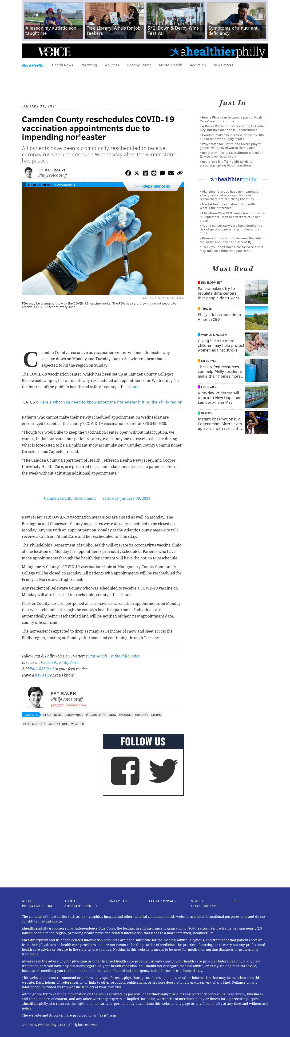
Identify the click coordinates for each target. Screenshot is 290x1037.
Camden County (34, 724)
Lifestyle (208, 361)
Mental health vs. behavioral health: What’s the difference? (228, 206)
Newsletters (223, 64)
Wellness (111, 64)
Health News (62, 64)
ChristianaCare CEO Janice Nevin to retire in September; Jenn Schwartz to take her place (232, 217)
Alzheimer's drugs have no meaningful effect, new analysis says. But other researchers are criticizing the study (229, 195)
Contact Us (117, 901)
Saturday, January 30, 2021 (126, 498)
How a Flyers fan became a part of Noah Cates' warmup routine (231, 119)
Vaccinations (58, 724)
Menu (29, 51)
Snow (112, 714)
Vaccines (125, 714)
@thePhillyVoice (125, 656)
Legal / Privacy (162, 901)
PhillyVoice (54, 52)
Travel (206, 308)
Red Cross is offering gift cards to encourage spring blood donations (226, 163)
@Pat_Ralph (96, 656)
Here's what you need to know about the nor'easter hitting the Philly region (111, 402)
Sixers (206, 413)
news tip (42, 675)
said (136, 387)
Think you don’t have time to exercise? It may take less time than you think (231, 249)
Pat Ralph (56, 169)
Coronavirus (65, 184)
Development (211, 282)
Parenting (89, 64)
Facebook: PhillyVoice (60, 662)
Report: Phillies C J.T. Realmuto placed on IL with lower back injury (231, 154)
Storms (156, 714)
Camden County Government (70, 498)
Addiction (198, 64)
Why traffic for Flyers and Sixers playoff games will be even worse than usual (231, 146)
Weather (77, 724)
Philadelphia (96, 714)
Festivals (209, 387)
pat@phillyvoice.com (68, 704)
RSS (236, 901)
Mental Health (170, 64)
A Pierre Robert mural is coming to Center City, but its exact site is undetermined (232, 128)
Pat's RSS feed (42, 669)
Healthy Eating (139, 64)
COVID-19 (141, 714)
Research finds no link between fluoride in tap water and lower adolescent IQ (232, 240)
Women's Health (214, 334)
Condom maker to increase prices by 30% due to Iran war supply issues (232, 137)
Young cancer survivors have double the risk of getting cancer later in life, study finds (231, 229)
